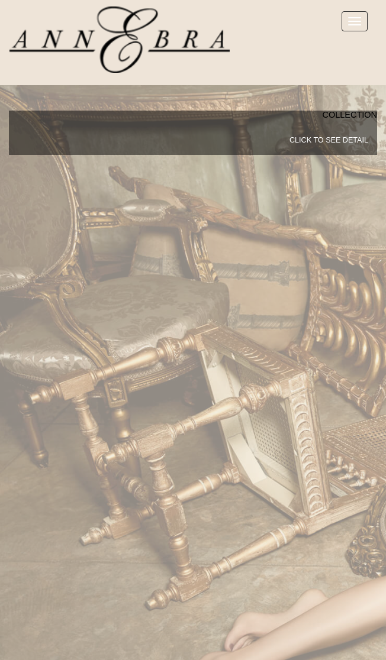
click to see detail (329, 140)
